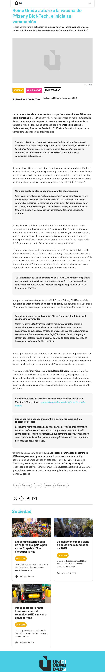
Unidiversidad (52, 90)
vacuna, (38, 485)
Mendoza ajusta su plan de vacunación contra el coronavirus (46, 190)
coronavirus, (49, 485)
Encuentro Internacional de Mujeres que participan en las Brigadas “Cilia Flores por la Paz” (31, 546)
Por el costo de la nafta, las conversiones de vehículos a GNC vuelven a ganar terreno (31, 612)
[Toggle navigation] (90, 3)
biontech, (27, 485)
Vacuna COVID (34, 90)
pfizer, (16, 485)
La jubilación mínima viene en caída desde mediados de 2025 (73, 545)
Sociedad (18, 90)
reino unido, (63, 485)
